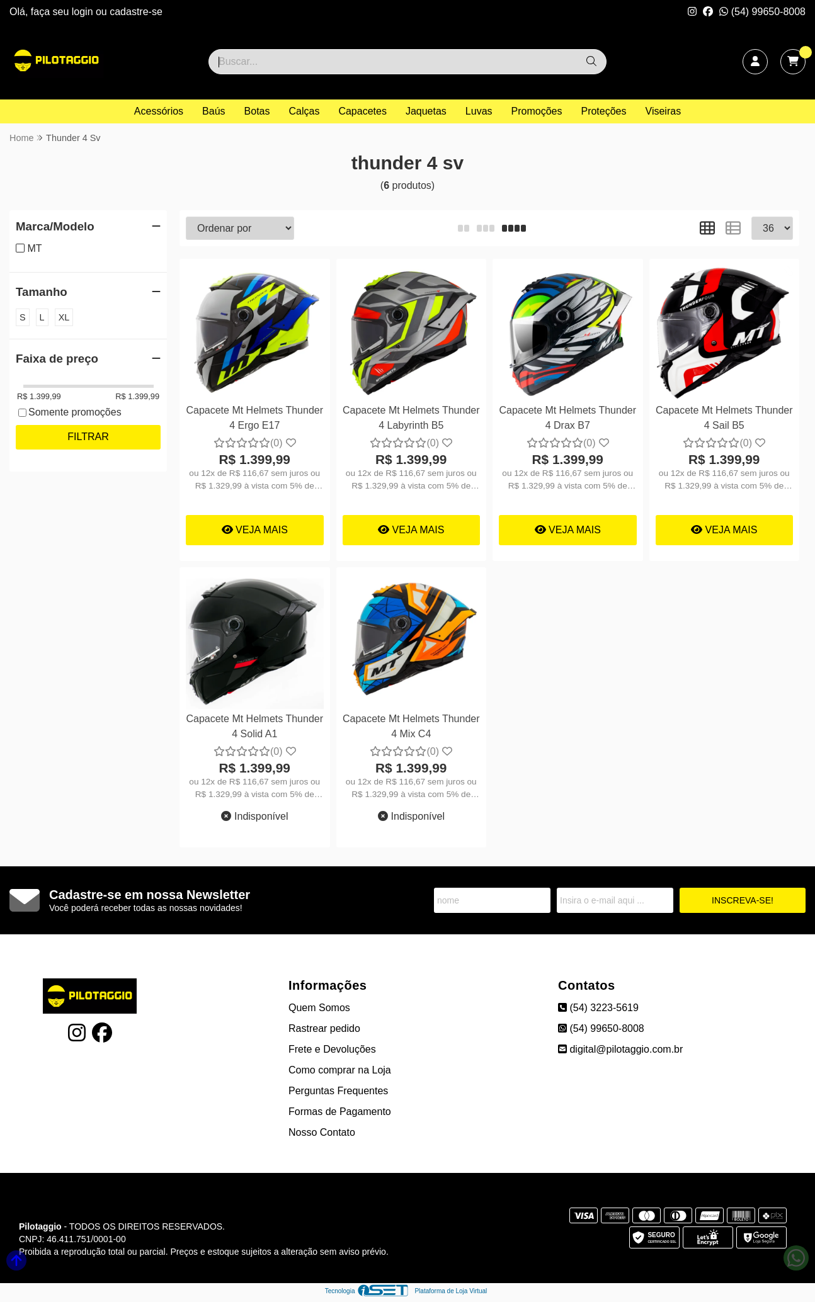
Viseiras (663, 111)
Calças (304, 111)
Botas (257, 111)
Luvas (479, 111)
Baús (213, 111)
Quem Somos (319, 1007)
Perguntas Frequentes (338, 1090)
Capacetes (362, 111)
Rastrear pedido (324, 1028)
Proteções (603, 111)
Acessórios (158, 111)
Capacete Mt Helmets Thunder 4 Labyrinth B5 (411, 418)
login (84, 11)
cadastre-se (136, 11)
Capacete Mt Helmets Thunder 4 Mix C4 (411, 726)
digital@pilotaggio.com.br (620, 1049)
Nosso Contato (321, 1132)
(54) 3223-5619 (598, 1007)
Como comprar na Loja (339, 1070)
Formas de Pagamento (339, 1111)
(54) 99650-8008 (762, 11)
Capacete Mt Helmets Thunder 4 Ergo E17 (254, 418)
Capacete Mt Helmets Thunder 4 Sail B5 (724, 418)
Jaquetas (426, 111)
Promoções (536, 111)
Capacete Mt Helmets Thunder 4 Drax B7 (567, 418)
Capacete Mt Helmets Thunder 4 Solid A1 (254, 726)
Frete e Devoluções (332, 1049)
